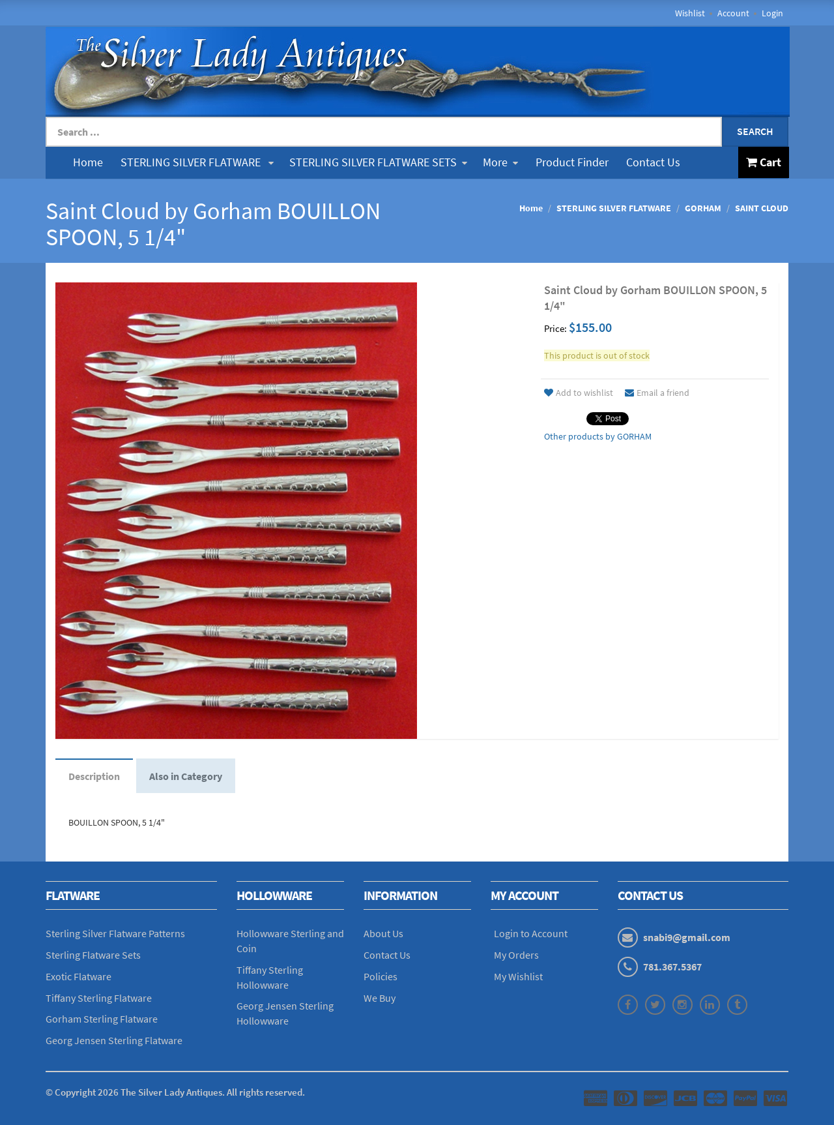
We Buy (379, 997)
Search (755, 131)
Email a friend (657, 392)
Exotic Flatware (78, 976)
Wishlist (690, 13)
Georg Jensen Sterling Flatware (114, 1040)
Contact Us (653, 162)
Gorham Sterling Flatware (102, 1018)
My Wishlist (518, 976)
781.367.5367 (672, 966)
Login (772, 13)
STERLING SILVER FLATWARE (197, 162)
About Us (383, 933)
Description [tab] (94, 776)
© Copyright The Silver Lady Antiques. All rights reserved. (175, 1092)
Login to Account (531, 933)
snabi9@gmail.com (686, 937)
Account (733, 13)
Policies (380, 976)
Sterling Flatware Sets (93, 954)
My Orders (516, 954)
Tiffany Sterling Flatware (99, 997)
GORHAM (703, 208)
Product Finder (572, 162)
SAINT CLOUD (761, 208)
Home (88, 162)
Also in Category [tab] (185, 776)
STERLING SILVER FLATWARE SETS (378, 162)
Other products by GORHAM (598, 436)
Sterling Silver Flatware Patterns (115, 933)
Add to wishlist (578, 392)
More (500, 162)
